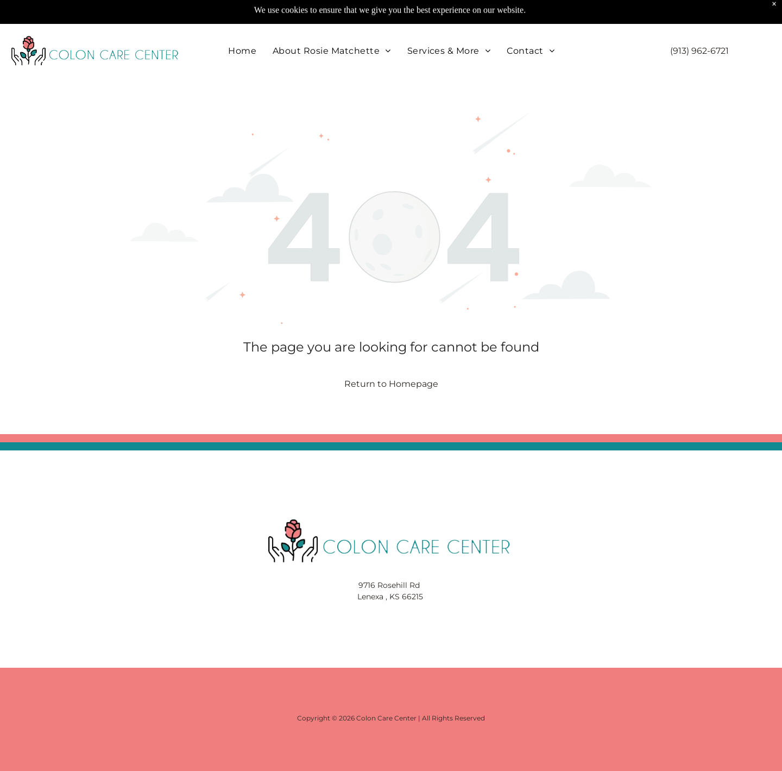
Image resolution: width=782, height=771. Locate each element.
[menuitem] (242, 24)
